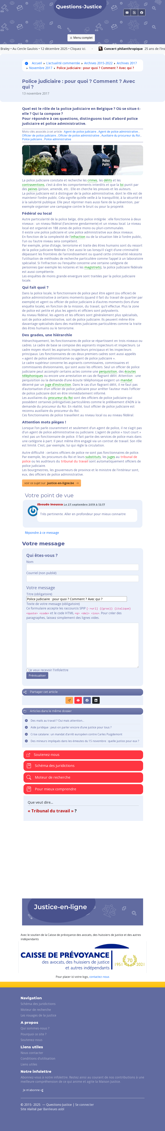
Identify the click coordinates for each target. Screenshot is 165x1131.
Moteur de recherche (48, 777)
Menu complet (81, 38)
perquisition (108, 371)
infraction (78, 237)
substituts (93, 457)
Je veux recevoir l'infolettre (49, 670)
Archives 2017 (127, 63)
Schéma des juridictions (51, 765)
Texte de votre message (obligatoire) (53, 604)
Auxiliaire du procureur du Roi (120, 135)
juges (111, 457)
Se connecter (84, 1104)
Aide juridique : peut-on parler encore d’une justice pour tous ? (71, 727)
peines (32, 189)
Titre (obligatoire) (39, 594)
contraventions (33, 184)
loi (122, 184)
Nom (29, 562)
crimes (92, 180)
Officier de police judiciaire (39, 135)
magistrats (92, 267)
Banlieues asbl (53, 1109)
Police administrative (57, 139)
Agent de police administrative (118, 131)
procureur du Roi (60, 398)
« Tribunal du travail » (51, 811)
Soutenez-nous (43, 754)
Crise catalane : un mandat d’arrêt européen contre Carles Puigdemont (76, 734)
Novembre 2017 (40, 68)
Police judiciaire (32, 139)
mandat (126, 380)
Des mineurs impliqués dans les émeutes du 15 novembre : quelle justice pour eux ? (85, 741)
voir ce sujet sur (51, 483)
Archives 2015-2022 (98, 63)
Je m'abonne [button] (33, 1090)
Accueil (33, 63)
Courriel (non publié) (41, 573)
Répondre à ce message (42, 532)
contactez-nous (99, 977)
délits (108, 180)
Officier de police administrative (78, 135)
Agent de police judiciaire (80, 131)
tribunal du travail (74, 461)
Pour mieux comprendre (51, 789)
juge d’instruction (58, 384)
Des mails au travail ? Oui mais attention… (57, 721)
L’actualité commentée (63, 63)
